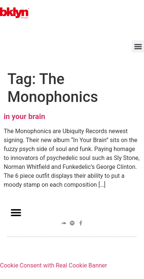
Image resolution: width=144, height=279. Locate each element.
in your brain (24, 116)
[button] (138, 46)
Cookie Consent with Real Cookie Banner (53, 265)
